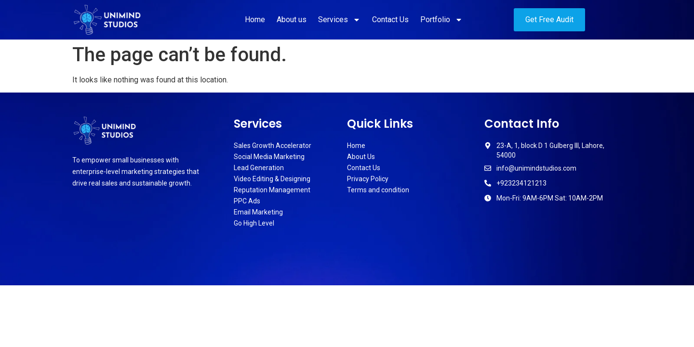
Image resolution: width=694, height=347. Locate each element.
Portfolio (441, 19)
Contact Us (390, 19)
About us (292, 19)
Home (255, 19)
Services (339, 19)
